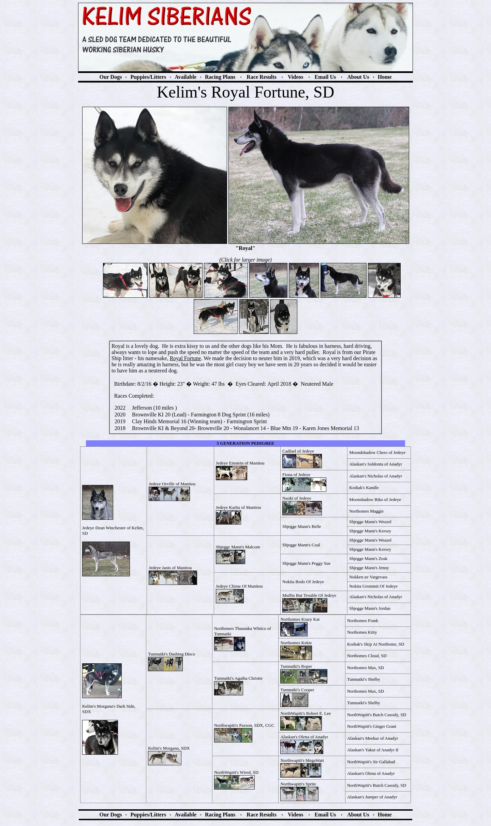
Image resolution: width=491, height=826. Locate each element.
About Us (358, 77)
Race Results (262, 77)
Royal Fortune (185, 358)
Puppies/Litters (148, 77)
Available (185, 77)
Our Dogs (110, 77)
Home (385, 77)
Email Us (325, 77)
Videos (295, 77)
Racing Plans (220, 77)
